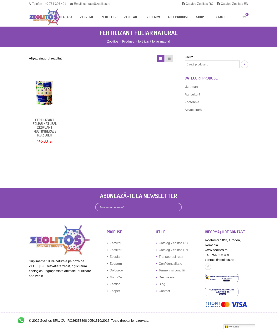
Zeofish (115, 284)
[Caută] (244, 64)
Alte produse (178, 17)
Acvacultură (193, 110)
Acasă (67, 17)
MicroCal (116, 277)
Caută (189, 57)
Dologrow (116, 270)
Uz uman (191, 87)
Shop (200, 17)
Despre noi (166, 277)
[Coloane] (160, 58)
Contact (218, 17)
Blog (162, 284)
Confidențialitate (170, 263)
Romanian (232, 326)
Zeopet (115, 291)
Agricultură (192, 94)
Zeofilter (108, 17)
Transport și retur (171, 257)
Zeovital (87, 17)
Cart (245, 15)
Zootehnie (192, 102)
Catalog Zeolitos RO (198, 3)
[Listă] (169, 58)
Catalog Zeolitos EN (232, 3)
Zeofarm (153, 17)
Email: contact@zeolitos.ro (90, 3)
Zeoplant (131, 17)
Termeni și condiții (172, 270)
